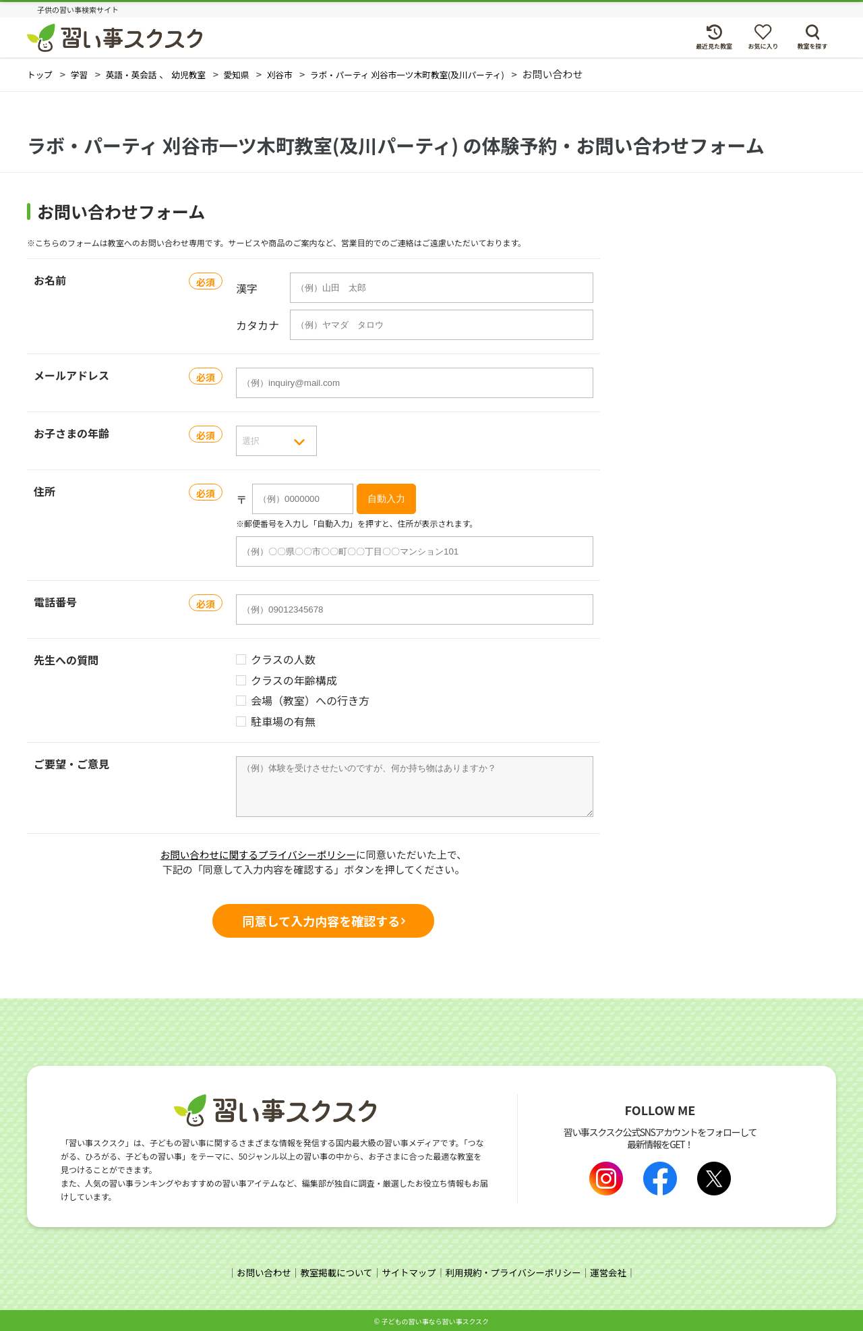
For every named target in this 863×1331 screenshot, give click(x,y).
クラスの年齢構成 (294, 680)
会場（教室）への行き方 (310, 700)
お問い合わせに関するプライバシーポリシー (258, 854)
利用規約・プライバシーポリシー (516, 1271)
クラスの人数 (283, 659)
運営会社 (615, 1271)
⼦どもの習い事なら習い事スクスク (435, 1319)
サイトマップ (408, 1271)
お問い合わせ (257, 1271)
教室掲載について (332, 1271)
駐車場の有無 (283, 721)
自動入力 (386, 498)
